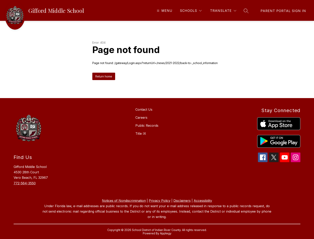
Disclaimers (182, 201)
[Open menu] (164, 10)
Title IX (140, 134)
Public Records (146, 126)
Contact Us (143, 109)
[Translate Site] (223, 10)
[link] (283, 11)
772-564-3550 (25, 183)
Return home (103, 76)
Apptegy (165, 233)
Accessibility (203, 201)
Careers (141, 117)
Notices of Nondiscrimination (124, 201)
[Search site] (246, 10)
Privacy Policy (159, 201)
